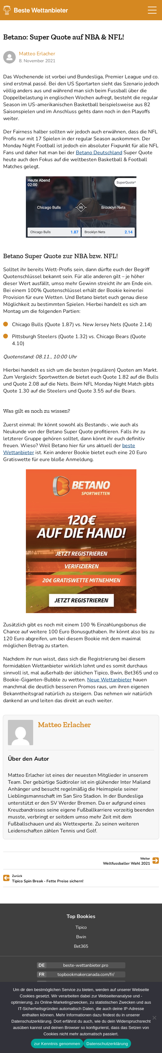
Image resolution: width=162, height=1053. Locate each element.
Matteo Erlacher (64, 724)
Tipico (81, 927)
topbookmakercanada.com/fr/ (85, 974)
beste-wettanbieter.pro (85, 965)
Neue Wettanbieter (109, 679)
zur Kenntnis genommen (57, 1043)
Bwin (81, 937)
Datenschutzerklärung (107, 1043)
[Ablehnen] (154, 1017)
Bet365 (81, 946)
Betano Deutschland (99, 152)
